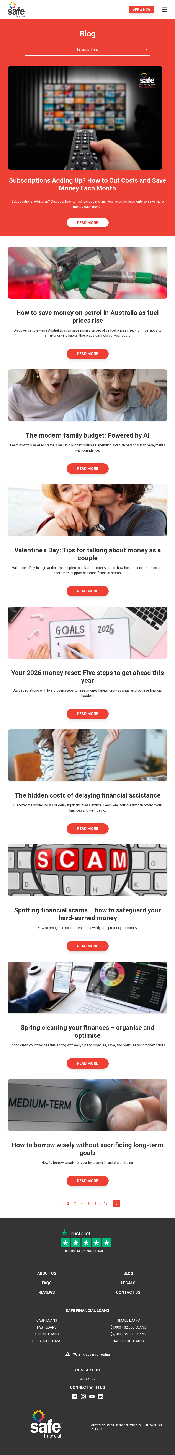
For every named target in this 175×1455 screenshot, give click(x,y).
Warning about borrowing (91, 1354)
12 (105, 1203)
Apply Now (141, 9)
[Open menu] (164, 9)
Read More (87, 222)
